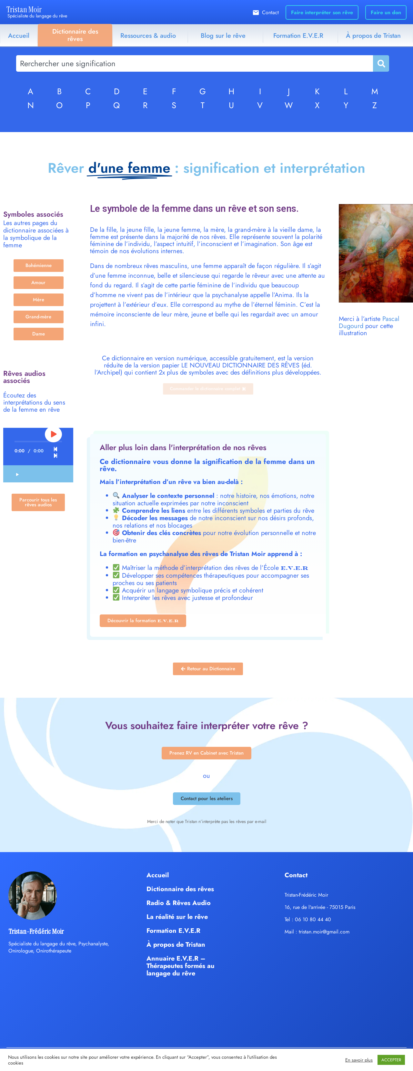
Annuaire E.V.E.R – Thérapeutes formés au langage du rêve (180, 966)
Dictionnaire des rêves (75, 35)
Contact (270, 12)
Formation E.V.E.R (298, 35)
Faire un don (386, 12)
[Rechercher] (380, 63)
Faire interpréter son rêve (322, 12)
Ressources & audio (148, 35)
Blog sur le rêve (223, 35)
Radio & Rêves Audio (178, 903)
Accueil (18, 35)
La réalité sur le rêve (177, 917)
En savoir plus (359, 1060)
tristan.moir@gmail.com (324, 931)
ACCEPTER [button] (391, 1060)
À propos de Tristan (175, 944)
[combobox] (194, 63)
